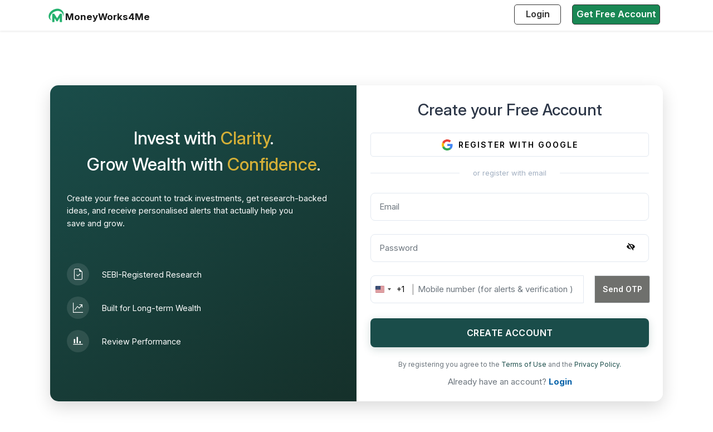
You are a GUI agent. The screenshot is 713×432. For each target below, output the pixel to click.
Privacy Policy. (597, 364)
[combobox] (387, 289)
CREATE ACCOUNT (510, 332)
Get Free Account (616, 14)
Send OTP (622, 289)
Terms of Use (524, 364)
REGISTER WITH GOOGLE (510, 145)
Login (538, 14)
